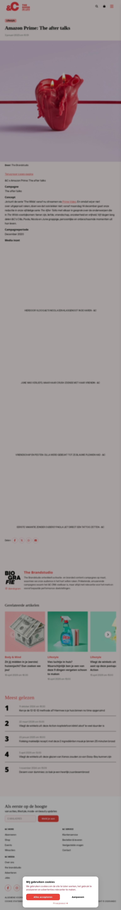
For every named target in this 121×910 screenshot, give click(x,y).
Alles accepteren (43, 896)
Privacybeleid (60, 903)
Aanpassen (78, 896)
